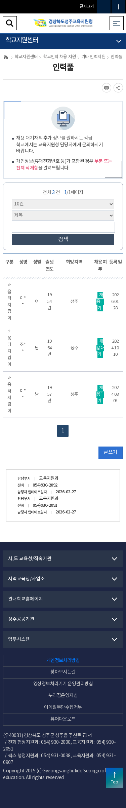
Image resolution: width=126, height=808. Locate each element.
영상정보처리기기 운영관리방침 (63, 684)
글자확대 (118, 6)
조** (23, 348)
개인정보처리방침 (63, 660)
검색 (63, 239)
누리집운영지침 (63, 695)
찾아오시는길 (63, 672)
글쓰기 (110, 452)
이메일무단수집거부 (63, 707)
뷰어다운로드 (63, 719)
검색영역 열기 (10, 23)
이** (23, 302)
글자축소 (104, 6)
